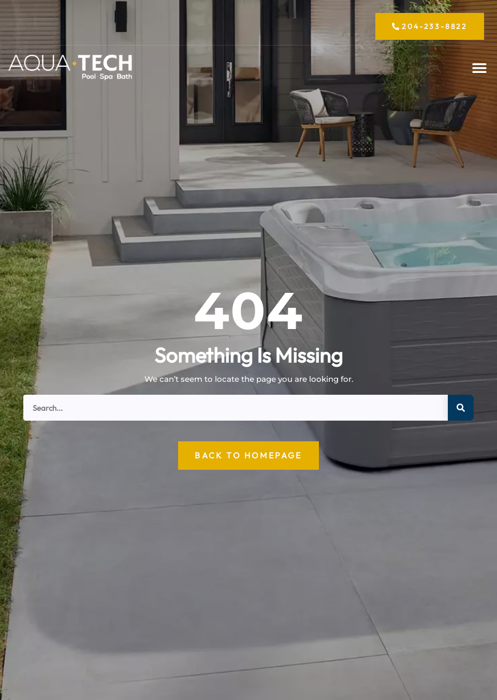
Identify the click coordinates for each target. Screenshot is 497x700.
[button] (479, 68)
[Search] (461, 408)
